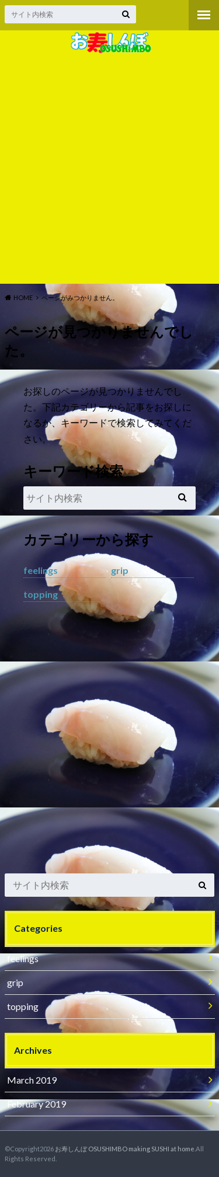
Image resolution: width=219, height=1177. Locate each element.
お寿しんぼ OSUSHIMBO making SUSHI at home (124, 1148)
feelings (40, 570)
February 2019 (36, 1103)
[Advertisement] (109, 168)
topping (40, 594)
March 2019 (32, 1079)
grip (119, 570)
